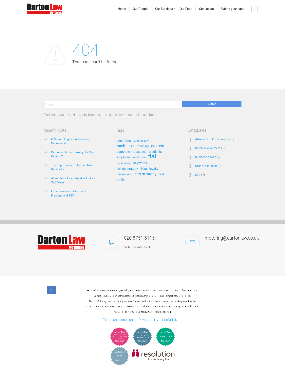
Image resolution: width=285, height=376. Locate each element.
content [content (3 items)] (157, 146)
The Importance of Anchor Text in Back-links (73, 167)
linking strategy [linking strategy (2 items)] (127, 169)
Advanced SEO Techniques (212, 139)
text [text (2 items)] (161, 174)
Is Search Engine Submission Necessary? (70, 141)
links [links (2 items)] (143, 169)
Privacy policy (148, 320)
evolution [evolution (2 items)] (139, 157)
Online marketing (206, 166)
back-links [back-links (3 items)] (125, 146)
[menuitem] (121, 8)
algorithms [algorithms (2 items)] (124, 141)
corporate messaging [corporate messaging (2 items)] (131, 152)
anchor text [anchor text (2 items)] (141, 141)
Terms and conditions (119, 320)
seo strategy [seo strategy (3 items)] (145, 174)
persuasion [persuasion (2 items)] (124, 174)
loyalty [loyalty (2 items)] (153, 169)
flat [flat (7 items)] (152, 157)
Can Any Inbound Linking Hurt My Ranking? (72, 154)
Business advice (205, 157)
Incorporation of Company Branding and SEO (68, 193)
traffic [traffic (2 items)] (120, 180)
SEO (197, 175)
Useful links (170, 320)
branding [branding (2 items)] (143, 146)
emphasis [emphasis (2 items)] (124, 157)
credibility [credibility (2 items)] (155, 152)
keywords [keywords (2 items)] (140, 163)
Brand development (207, 148)
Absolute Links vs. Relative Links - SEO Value (73, 180)
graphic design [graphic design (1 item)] (124, 163)
